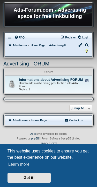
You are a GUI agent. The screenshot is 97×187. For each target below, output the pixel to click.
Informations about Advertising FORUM (51, 80)
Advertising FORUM (26, 63)
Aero (33, 133)
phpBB (35, 138)
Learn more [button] (18, 164)
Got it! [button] (29, 178)
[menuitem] (19, 37)
